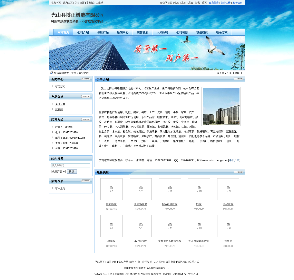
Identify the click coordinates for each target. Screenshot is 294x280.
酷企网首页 (166, 2)
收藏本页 (56, 2)
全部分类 (60, 104)
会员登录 (214, 2)
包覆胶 (228, 241)
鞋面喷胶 (111, 204)
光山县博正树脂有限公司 (115, 273)
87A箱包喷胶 (169, 204)
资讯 (197, 2)
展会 (190, 2)
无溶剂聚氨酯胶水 (198, 241)
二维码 (99, 2)
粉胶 (199, 204)
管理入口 (193, 273)
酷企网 (167, 273)
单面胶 (111, 241)
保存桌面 (80, 2)
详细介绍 (234, 160)
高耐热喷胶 (140, 204)
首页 (73, 73)
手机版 (90, 2)
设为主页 (68, 2)
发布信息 (237, 2)
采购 (183, 2)
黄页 (204, 2)
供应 (176, 2)
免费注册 (226, 2)
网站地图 (145, 273)
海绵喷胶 (228, 204)
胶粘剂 (59, 109)
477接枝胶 (140, 241)
